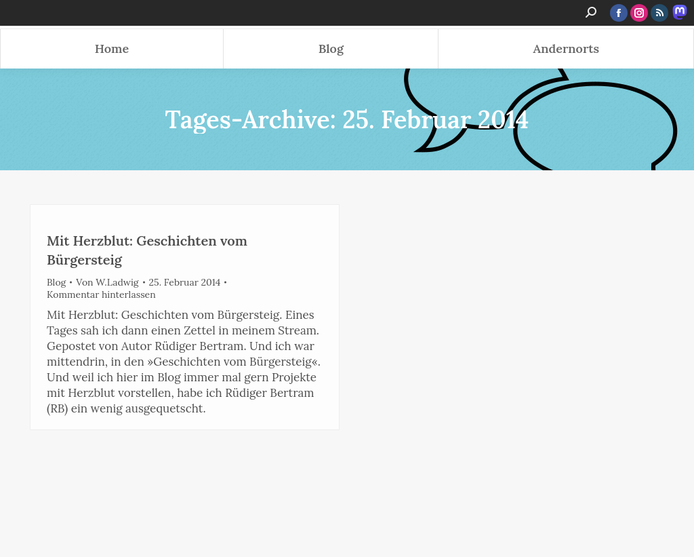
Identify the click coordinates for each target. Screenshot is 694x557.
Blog (56, 282)
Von (107, 282)
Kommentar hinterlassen (101, 294)
